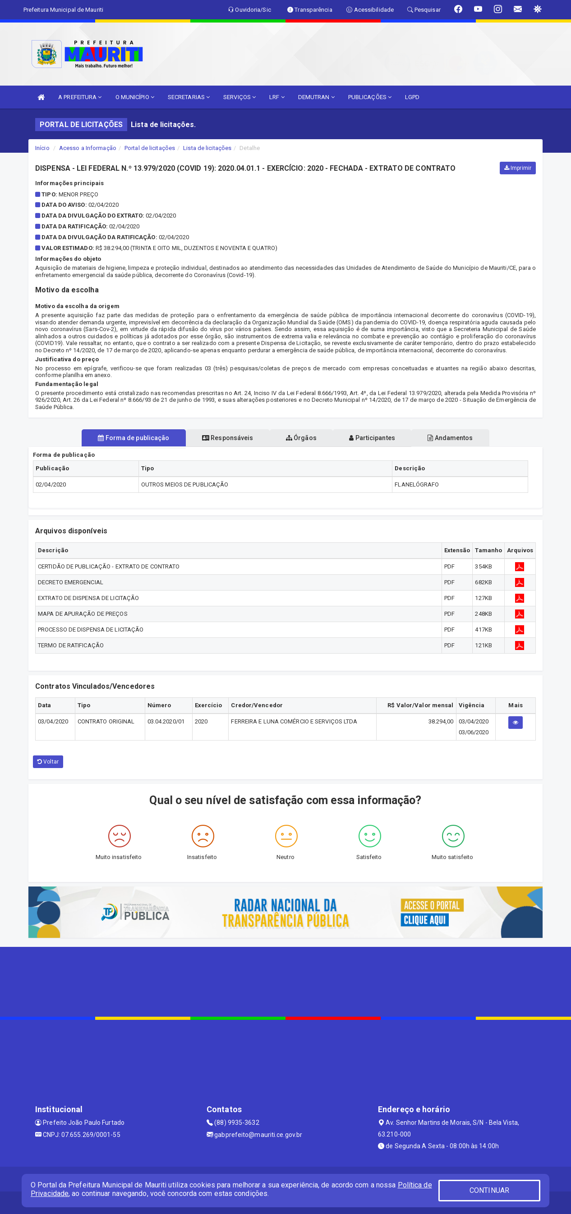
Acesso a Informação (87, 148)
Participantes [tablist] (378, 437)
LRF (277, 97)
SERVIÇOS (239, 97)
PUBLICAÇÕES (369, 97)
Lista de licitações (207, 148)
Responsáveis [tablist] (222, 437)
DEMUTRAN (316, 97)
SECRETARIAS (189, 97)
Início (42, 148)
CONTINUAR (489, 1190)
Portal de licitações (149, 148)
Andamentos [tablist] (460, 437)
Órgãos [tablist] (301, 437)
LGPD (412, 97)
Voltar (48, 762)
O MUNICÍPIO (134, 97)
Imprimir (517, 168)
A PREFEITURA (79, 97)
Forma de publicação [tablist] (123, 437)
